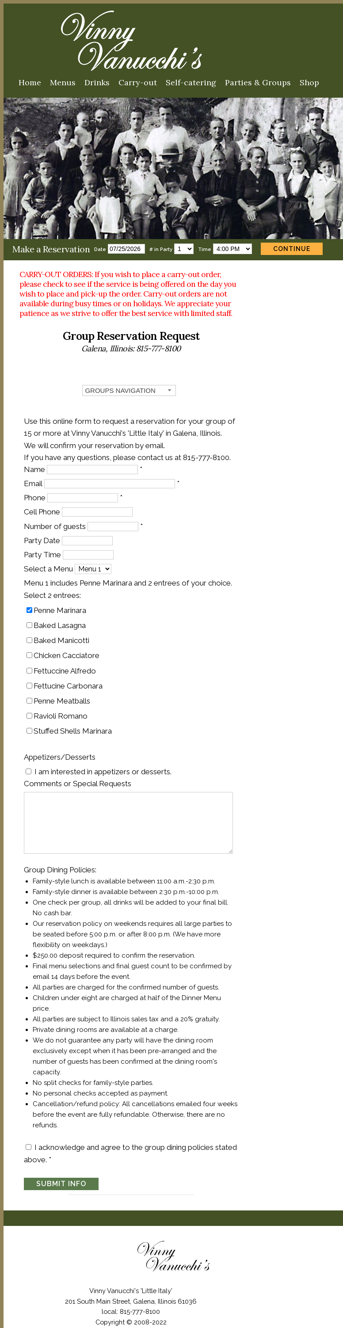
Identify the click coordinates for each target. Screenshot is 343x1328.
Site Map (194, 1290)
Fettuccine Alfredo (66, 664)
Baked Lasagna (61, 619)
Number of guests (57, 520)
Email (35, 477)
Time (204, 249)
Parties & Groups (258, 82)
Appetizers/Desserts (61, 751)
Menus (63, 82)
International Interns (184, 1301)
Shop (309, 82)
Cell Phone (44, 506)
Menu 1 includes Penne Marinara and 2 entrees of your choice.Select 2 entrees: (130, 583)
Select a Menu (50, 563)
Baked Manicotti (63, 634)
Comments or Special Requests (79, 777)
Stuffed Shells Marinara (74, 725)
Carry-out (137, 82)
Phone (36, 491)
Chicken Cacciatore (68, 649)
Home (30, 82)
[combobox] (171, 384)
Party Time (44, 548)
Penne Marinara (61, 604)
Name (36, 463)
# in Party (160, 249)
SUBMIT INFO (63, 1137)
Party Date (44, 534)
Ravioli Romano (62, 709)
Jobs (138, 1301)
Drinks (97, 82)
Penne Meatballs (63, 694)
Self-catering (191, 82)
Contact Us (156, 1290)
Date (100, 249)
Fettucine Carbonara (69, 679)
